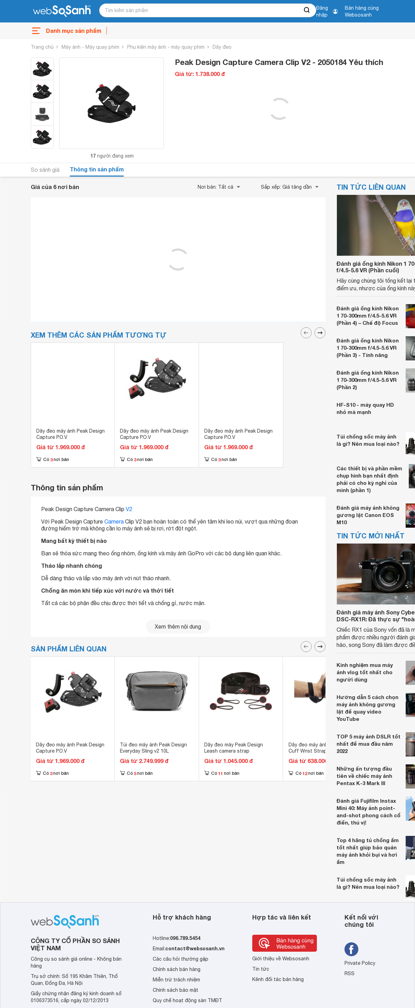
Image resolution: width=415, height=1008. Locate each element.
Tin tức (260, 969)
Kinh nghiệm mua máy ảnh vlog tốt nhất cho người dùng (365, 672)
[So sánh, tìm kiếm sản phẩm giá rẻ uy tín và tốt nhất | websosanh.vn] (62, 11)
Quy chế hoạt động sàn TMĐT (187, 1000)
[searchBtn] (307, 10)
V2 (129, 509)
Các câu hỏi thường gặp (180, 959)
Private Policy (360, 963)
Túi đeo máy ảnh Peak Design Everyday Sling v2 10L (153, 748)
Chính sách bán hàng (176, 969)
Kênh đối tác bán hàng (278, 979)
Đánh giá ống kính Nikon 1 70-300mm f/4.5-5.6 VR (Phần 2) (368, 379)
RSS (350, 973)
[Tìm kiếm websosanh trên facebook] (351, 949)
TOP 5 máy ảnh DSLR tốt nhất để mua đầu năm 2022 (368, 743)
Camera (114, 521)
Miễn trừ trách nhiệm (176, 979)
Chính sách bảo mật (175, 990)
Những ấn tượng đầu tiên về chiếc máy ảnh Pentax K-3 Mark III (364, 775)
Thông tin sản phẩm (97, 169)
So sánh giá (45, 170)
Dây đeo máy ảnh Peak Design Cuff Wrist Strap (323, 748)
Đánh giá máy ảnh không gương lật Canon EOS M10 (368, 515)
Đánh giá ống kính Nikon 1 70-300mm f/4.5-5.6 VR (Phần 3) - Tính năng (368, 347)
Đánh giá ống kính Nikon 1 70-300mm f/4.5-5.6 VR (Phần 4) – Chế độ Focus (368, 315)
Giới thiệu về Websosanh (280, 958)
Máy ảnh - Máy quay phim (90, 47)
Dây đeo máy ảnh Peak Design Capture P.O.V (70, 434)
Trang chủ (42, 47)
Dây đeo (222, 47)
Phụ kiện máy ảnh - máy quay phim (166, 47)
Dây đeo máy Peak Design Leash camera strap (233, 748)
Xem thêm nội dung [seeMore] (178, 626)
